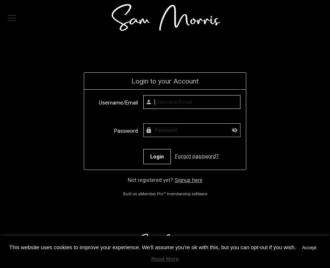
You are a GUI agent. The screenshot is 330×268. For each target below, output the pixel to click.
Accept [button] (309, 247)
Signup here (189, 180)
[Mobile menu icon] (12, 18)
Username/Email (118, 102)
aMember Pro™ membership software (172, 194)
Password (126, 131)
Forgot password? (197, 156)
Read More (165, 259)
